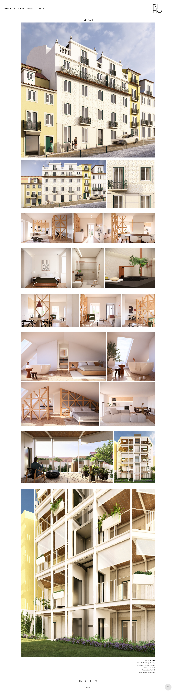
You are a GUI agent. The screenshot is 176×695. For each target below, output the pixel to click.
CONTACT (41, 8)
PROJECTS (9, 8)
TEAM (30, 8)
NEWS (21, 8)
